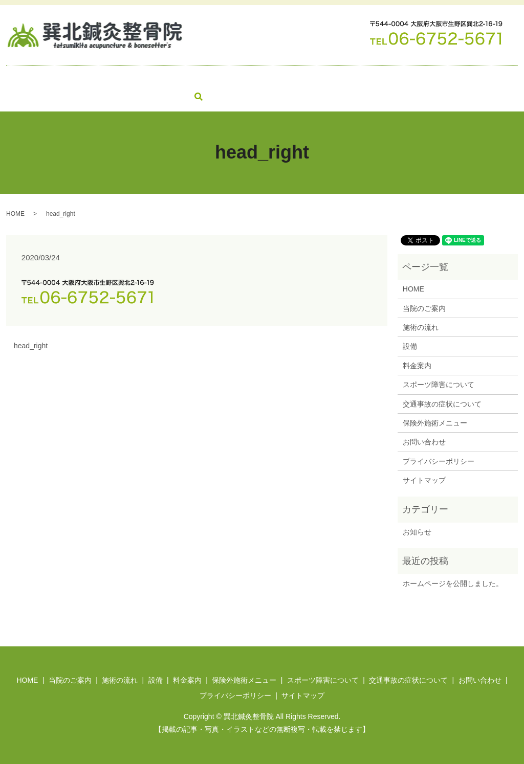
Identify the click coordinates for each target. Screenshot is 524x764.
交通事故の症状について (453, 78)
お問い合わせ (36, 96)
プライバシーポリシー (438, 460)
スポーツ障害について (361, 78)
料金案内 (212, 78)
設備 (174, 78)
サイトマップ (424, 480)
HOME (25, 78)
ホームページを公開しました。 (453, 582)
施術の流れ (131, 78)
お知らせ (417, 531)
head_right (31, 345)
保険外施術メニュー (276, 78)
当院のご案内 (74, 78)
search (74, 96)
